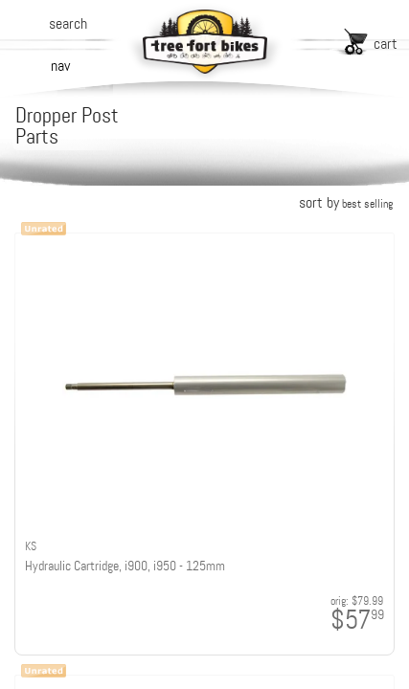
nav (60, 66)
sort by (346, 202)
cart (386, 43)
